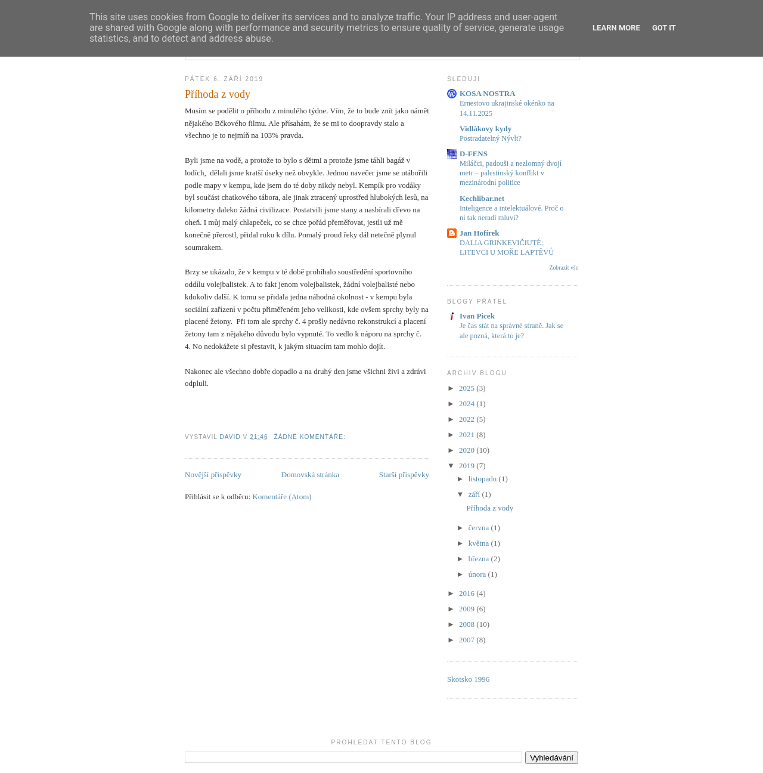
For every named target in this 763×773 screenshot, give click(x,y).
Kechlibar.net (482, 198)
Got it (664, 27)
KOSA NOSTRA (488, 93)
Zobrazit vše (564, 267)
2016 (467, 593)
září (475, 494)
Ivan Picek (477, 315)
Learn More (616, 27)
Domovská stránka (310, 474)
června (480, 527)
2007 (467, 639)
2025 (467, 388)
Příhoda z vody (217, 94)
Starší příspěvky (404, 474)
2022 (467, 419)
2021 (467, 434)
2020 (467, 450)
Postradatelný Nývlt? (491, 138)
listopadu (484, 478)
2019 (467, 465)
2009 (467, 608)
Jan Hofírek (480, 232)
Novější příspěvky (213, 474)
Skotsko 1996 (468, 679)
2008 (467, 624)
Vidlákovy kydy (485, 128)
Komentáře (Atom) (281, 496)
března (480, 558)
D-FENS (474, 153)
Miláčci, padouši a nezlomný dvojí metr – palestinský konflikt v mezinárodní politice (511, 173)
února (478, 574)
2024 (467, 403)
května (480, 543)
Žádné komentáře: (311, 437)
